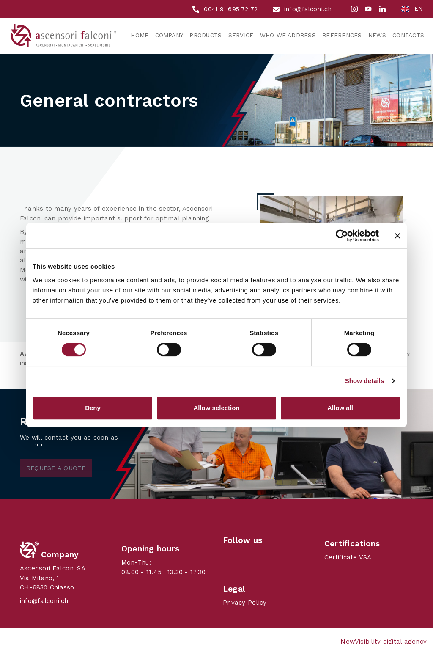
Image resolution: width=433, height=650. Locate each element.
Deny (93, 407)
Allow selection (216, 407)
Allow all (340, 407)
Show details (364, 380)
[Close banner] (397, 236)
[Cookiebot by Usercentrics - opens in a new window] (342, 235)
